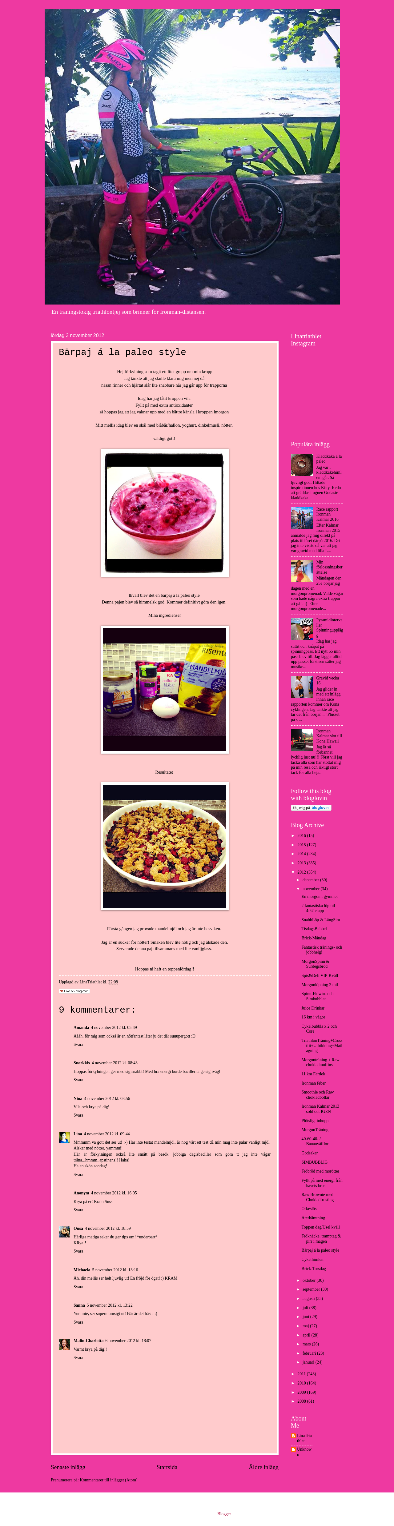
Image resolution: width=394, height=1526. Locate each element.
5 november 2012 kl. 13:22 (110, 1305)
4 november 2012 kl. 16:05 (114, 1193)
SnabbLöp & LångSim (320, 920)
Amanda (81, 1027)
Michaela (82, 1270)
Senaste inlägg (68, 1467)
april (307, 1335)
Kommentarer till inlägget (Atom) (108, 1480)
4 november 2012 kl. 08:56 (107, 1098)
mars (307, 1344)
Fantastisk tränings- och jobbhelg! (321, 950)
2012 (302, 872)
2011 (302, 1374)
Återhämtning (313, 1218)
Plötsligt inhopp (314, 1120)
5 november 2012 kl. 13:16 (115, 1270)
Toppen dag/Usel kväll (320, 1227)
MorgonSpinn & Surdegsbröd (315, 964)
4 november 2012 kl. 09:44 (107, 1134)
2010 (302, 1383)
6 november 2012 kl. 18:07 (128, 1340)
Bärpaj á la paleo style (320, 1250)
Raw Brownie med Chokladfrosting (317, 1197)
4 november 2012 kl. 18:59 (108, 1228)
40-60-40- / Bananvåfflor (314, 1141)
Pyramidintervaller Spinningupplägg (329, 628)
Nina (78, 1098)
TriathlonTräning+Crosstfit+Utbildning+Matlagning (321, 1045)
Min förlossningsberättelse (329, 567)
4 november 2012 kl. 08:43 (115, 1063)
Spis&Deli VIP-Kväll (319, 975)
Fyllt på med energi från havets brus (321, 1183)
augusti (309, 1298)
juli (306, 1307)
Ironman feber (313, 1083)
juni (306, 1316)
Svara (78, 1044)
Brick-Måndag (313, 938)
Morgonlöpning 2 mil (319, 984)
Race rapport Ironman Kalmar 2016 (327, 514)
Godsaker (309, 1153)
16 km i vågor (313, 1017)
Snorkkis (82, 1063)
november (312, 889)
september (312, 1289)
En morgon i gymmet (319, 896)
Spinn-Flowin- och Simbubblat (317, 996)
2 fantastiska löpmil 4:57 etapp (318, 908)
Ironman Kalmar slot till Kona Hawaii (329, 736)
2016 (302, 835)
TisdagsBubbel (314, 928)
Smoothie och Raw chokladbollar (317, 1095)
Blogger (224, 1514)
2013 (302, 863)
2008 (302, 1401)
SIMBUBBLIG (314, 1162)
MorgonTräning (314, 1129)
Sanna (79, 1305)
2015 (302, 845)
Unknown (304, 1452)
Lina (78, 1134)
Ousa (78, 1228)
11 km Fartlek (313, 1074)
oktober (310, 1280)
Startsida (167, 1467)
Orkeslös (308, 1208)
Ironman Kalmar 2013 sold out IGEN (320, 1109)
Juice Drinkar (312, 1008)
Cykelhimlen (312, 1259)
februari (310, 1353)
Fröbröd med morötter (320, 1171)
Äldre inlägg (264, 1467)
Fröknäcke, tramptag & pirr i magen (321, 1239)
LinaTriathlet (304, 1438)
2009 (302, 1392)
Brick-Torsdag (313, 1268)
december (311, 880)
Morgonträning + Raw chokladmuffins (320, 1062)
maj (306, 1326)
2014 (302, 853)
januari (309, 1362)
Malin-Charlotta (88, 1340)
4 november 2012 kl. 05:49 (114, 1027)
